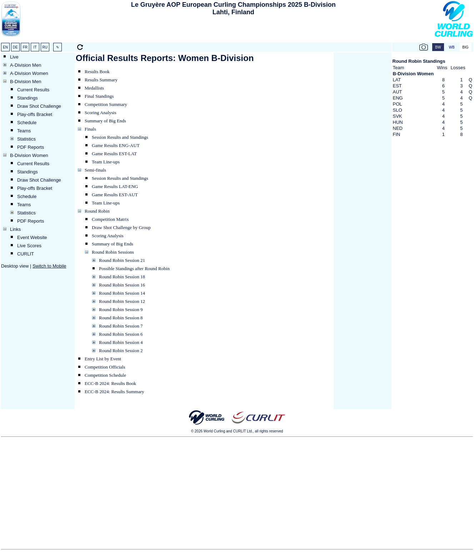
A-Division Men (25, 65)
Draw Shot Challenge (39, 106)
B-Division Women (29, 155)
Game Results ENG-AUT (116, 145)
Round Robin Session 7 (121, 326)
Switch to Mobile (49, 266)
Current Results (33, 89)
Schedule (26, 122)
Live (14, 57)
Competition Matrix (110, 219)
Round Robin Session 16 (122, 285)
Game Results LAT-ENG (115, 186)
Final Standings (99, 96)
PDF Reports (30, 147)
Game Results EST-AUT (115, 194)
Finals (90, 129)
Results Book (97, 71)
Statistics (26, 139)
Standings (27, 98)
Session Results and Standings (120, 137)
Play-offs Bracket (34, 114)
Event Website (32, 237)
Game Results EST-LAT (114, 153)
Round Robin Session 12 (122, 301)
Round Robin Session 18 (122, 276)
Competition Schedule (105, 375)
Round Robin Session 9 (121, 309)
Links (15, 229)
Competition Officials (105, 367)
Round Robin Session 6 (121, 334)
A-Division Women (29, 73)
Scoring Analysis (100, 112)
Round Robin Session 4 (121, 342)
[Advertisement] (233, 30)
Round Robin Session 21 (122, 260)
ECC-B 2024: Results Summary (114, 391)
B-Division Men (25, 81)
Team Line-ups (106, 161)
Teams (24, 130)
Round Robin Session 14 (122, 293)
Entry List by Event (103, 358)
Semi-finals (95, 170)
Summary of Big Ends (105, 120)
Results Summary (101, 79)
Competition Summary (106, 104)
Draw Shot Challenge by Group (121, 227)
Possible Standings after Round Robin (134, 268)
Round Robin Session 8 (121, 317)
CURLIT (25, 254)
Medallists (94, 88)
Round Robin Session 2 (121, 350)
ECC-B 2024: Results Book (110, 383)
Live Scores (29, 245)
